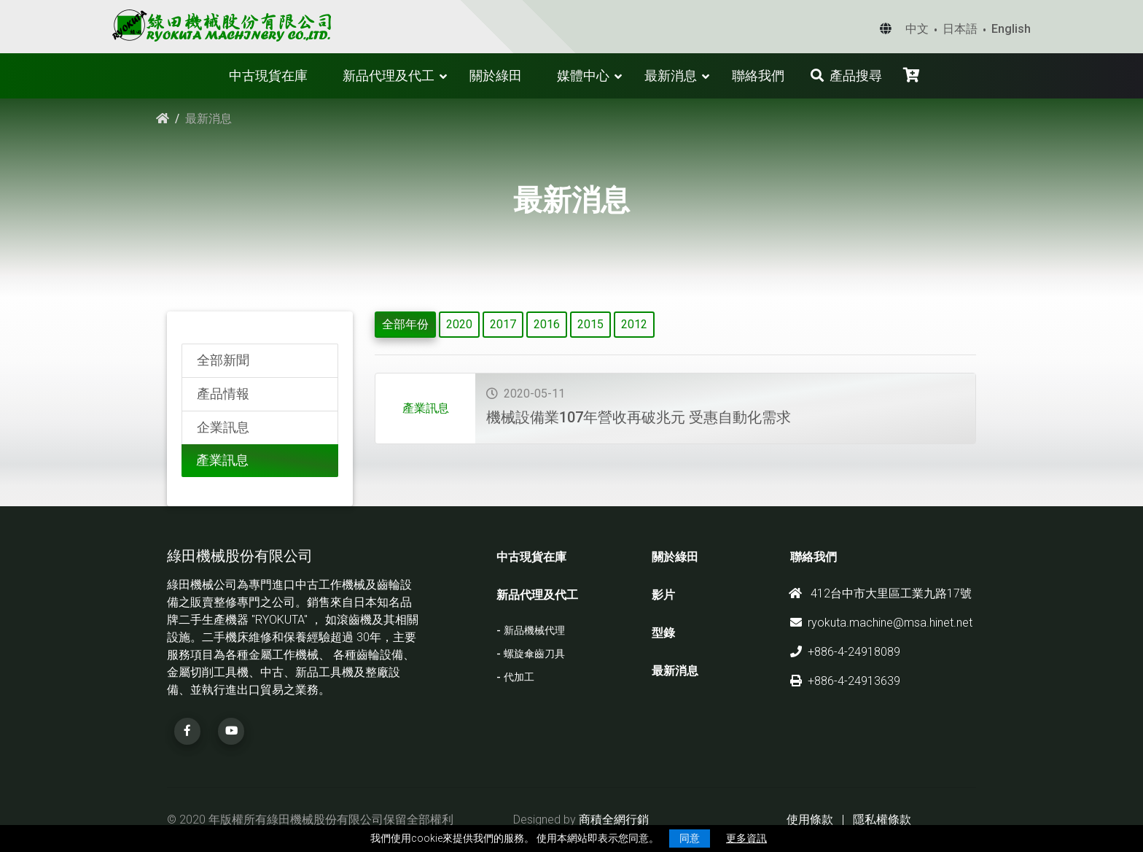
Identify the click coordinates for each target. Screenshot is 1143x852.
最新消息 (670, 75)
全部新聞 (223, 360)
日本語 (960, 29)
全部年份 (405, 324)
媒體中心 (583, 75)
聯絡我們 (758, 75)
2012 (634, 324)
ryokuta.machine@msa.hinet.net (881, 623)
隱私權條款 (882, 819)
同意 (689, 838)
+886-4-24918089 (845, 652)
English (1011, 29)
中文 (917, 29)
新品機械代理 (534, 630)
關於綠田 (495, 75)
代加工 (519, 677)
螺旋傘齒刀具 (534, 654)
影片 (663, 595)
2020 (459, 324)
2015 (590, 324)
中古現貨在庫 (268, 75)
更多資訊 (746, 838)
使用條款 (810, 819)
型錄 (663, 633)
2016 (547, 324)
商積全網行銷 (614, 819)
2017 (503, 324)
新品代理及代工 (388, 75)
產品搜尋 (846, 75)
